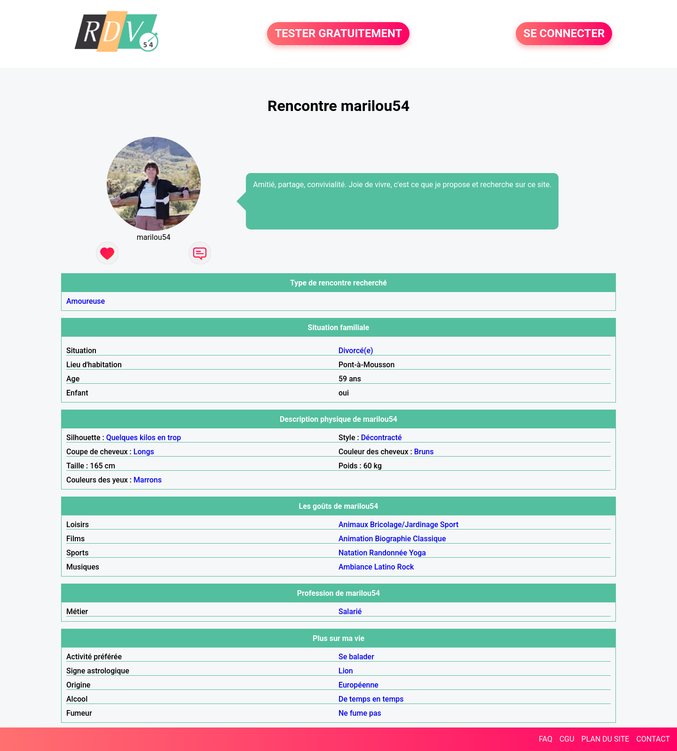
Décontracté (381, 437)
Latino (384, 566)
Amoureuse (85, 301)
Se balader (356, 656)
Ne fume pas (359, 713)
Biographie (393, 538)
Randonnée (388, 552)
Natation (352, 552)
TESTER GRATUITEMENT (338, 33)
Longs (144, 451)
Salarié (350, 611)
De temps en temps (371, 699)
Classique (429, 538)
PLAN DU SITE (606, 739)
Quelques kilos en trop (143, 437)
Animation (355, 538)
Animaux (353, 524)
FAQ (545, 739)
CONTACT (653, 739)
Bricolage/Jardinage (404, 524)
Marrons (148, 479)
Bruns (424, 451)
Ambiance (355, 566)
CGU (567, 739)
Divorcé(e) (355, 350)
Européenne (358, 684)
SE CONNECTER (564, 33)
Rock (405, 566)
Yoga (417, 552)
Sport (449, 524)
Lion (345, 670)
